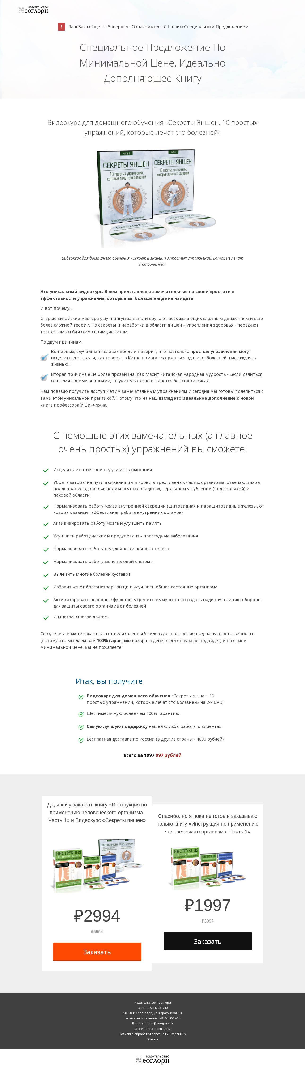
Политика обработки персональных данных (152, 1034)
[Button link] (97, 952)
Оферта (152, 1039)
